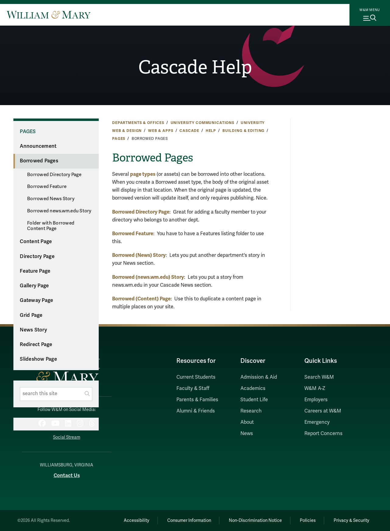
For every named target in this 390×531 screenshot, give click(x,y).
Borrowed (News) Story (139, 255)
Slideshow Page (38, 359)
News (246, 433)
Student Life (254, 400)
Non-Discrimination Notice (255, 520)
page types (142, 174)
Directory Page (37, 256)
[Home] (48, 14)
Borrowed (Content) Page (141, 299)
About (247, 422)
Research (251, 411)
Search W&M (319, 377)
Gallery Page (34, 286)
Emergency (317, 422)
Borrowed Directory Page (54, 174)
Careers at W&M (322, 411)
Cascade (189, 130)
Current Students (195, 377)
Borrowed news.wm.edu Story (59, 211)
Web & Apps (160, 130)
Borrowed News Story (50, 198)
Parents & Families (197, 400)
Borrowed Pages (39, 161)
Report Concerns (323, 433)
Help (211, 130)
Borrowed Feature (46, 186)
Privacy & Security (351, 520)
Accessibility (136, 520)
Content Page (36, 242)
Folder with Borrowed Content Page (50, 225)
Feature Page (35, 271)
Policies (308, 520)
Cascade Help (195, 67)
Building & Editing (243, 130)
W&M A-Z (314, 388)
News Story (33, 330)
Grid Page (31, 315)
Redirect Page (36, 345)
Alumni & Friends (195, 411)
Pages (118, 138)
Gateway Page (36, 300)
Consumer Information (189, 520)
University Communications (202, 122)
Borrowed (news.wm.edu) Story (148, 277)
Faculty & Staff (192, 388)
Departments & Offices (138, 122)
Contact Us (67, 475)
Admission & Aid (258, 377)
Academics (252, 388)
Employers (316, 400)
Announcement (38, 146)
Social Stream (66, 437)
